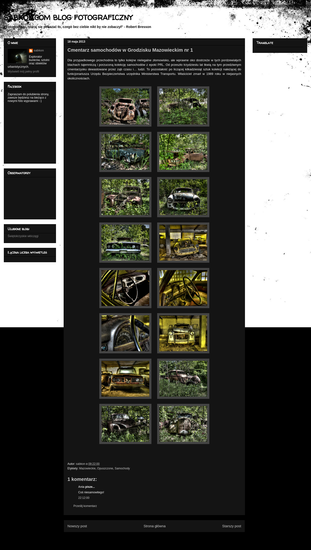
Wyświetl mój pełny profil (23, 71)
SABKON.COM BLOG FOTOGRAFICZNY (68, 17)
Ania (81, 487)
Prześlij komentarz (85, 506)
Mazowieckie (87, 468)
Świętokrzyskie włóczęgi (23, 236)
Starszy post (231, 526)
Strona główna (155, 526)
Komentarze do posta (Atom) (162, 537)
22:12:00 (83, 498)
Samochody (122, 468)
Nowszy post (77, 526)
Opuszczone (105, 468)
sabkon (39, 50)
